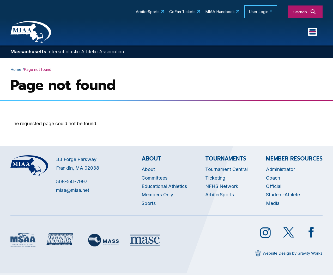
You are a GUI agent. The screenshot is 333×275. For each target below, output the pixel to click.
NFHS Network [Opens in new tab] (221, 187)
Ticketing (215, 179)
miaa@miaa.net (72, 191)
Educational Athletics (136, 33)
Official (273, 187)
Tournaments (231, 33)
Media (273, 204)
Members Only (157, 196)
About (148, 171)
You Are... (300, 33)
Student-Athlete (283, 196)
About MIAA (85, 33)
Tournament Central (226, 171)
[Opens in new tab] (22, 241)
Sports (268, 33)
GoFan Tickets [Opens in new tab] (182, 11)
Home (15, 70)
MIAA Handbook (220, 11)
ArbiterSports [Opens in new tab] (148, 11)
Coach (273, 179)
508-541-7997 (71, 183)
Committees (189, 33)
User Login (258, 11)
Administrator (280, 171)
